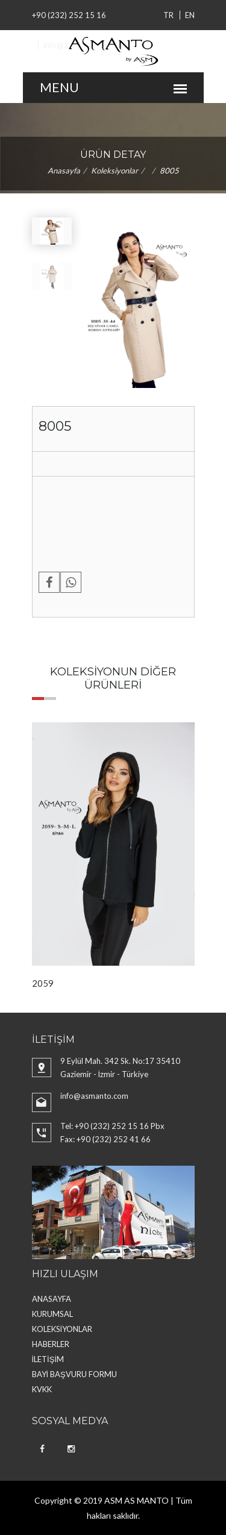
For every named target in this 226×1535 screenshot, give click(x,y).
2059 (43, 983)
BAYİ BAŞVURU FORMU (74, 1374)
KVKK (42, 1389)
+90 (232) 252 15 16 (69, 15)
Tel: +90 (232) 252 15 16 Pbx (112, 1126)
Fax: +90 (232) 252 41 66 (105, 1139)
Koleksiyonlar (114, 170)
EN (190, 15)
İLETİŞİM (48, 1359)
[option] (113, 855)
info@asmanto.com (94, 1096)
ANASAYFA (51, 1299)
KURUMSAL (52, 1314)
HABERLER (50, 1344)
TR (168, 15)
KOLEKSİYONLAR (62, 1329)
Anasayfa (64, 170)
